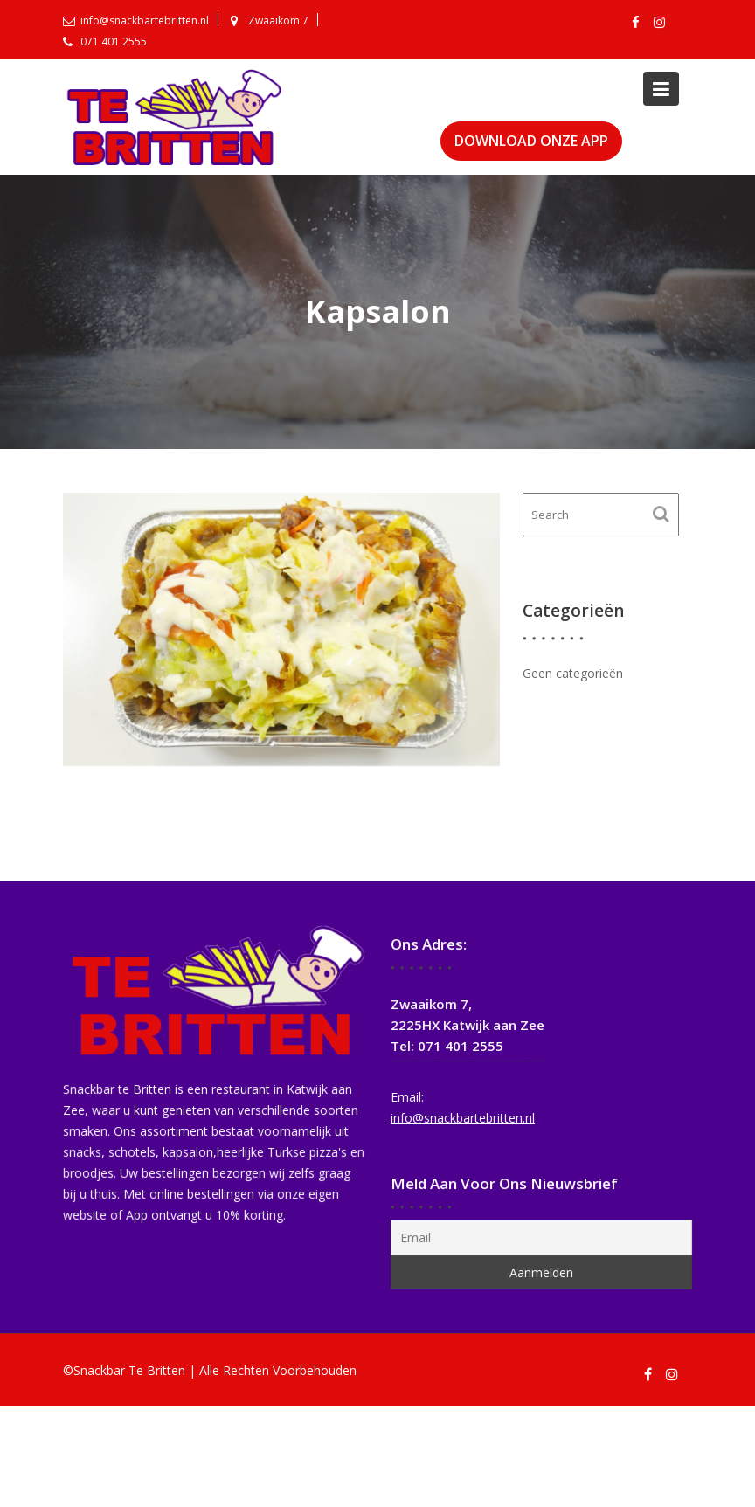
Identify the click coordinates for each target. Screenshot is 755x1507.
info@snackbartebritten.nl (463, 1116)
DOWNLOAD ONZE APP (531, 140)
